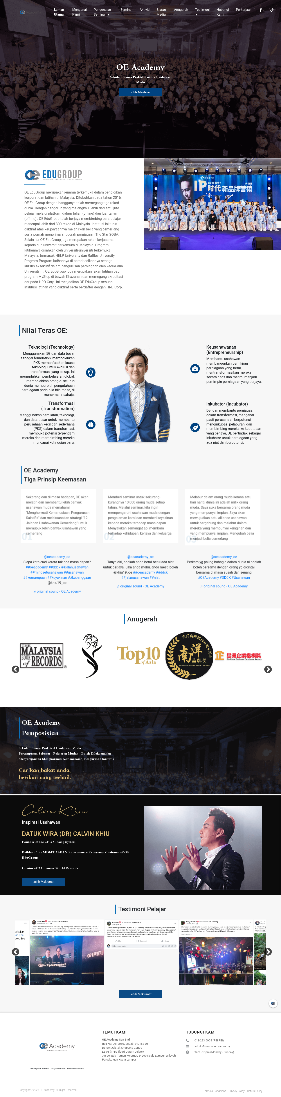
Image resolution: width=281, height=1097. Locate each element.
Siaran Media (161, 12)
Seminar (127, 10)
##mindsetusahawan (51, 573)
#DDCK (224, 577)
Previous (14, 669)
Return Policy (254, 1091)
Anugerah (181, 10)
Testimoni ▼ (202, 12)
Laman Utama (59, 12)
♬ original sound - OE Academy (57, 585)
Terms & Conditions (214, 1091)
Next (266, 669)
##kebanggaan (71, 577)
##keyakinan (57, 577)
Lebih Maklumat (140, 92)
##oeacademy (44, 570)
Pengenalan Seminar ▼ (102, 12)
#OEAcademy (214, 577)
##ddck (55, 570)
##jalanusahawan (68, 570)
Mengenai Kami (79, 12)
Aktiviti (145, 10)
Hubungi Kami (223, 12)
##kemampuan (43, 577)
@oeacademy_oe (57, 564)
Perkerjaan (244, 10)
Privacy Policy (237, 1091)
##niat (149, 577)
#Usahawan (234, 577)
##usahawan (67, 573)
